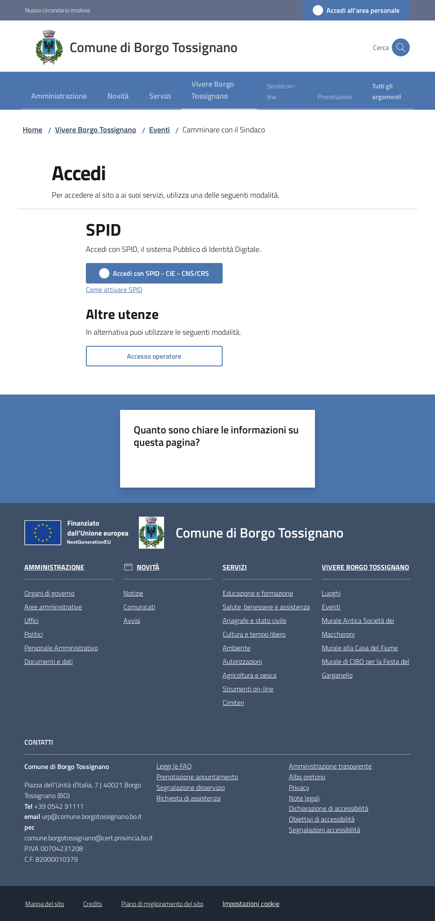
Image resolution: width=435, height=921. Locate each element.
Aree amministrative (53, 607)
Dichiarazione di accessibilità (328, 808)
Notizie (133, 593)
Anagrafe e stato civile (254, 620)
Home (32, 129)
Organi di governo (49, 593)
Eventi (159, 129)
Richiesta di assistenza (188, 798)
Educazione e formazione (258, 593)
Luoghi (331, 593)
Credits (92, 904)
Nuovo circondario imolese (57, 10)
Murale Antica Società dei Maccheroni (358, 627)
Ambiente (236, 648)
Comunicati (139, 607)
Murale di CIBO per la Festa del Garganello (365, 668)
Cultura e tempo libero (254, 634)
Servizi (235, 567)
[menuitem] (59, 97)
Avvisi (131, 620)
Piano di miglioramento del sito (162, 904)
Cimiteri (233, 702)
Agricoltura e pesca (249, 675)
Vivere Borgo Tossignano (95, 129)
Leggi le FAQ (174, 766)
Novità (148, 567)
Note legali (304, 798)
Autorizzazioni (242, 661)
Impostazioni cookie (251, 903)
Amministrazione (54, 567)
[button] (399, 47)
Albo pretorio (307, 777)
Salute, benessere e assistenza (266, 607)
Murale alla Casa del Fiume (360, 648)
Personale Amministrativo (61, 648)
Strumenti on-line (248, 689)
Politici (33, 634)
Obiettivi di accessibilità (322, 819)
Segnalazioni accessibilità (324, 830)
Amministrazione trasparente (330, 766)
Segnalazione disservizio (190, 787)
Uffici (31, 620)
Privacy (299, 787)
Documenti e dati (48, 661)
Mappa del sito (44, 904)
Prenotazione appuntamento (197, 777)
